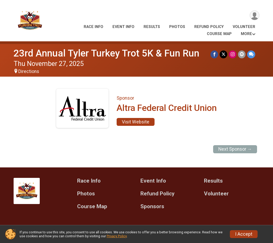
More (246, 34)
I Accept (243, 234)
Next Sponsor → (235, 149)
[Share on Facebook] (214, 54)
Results (152, 27)
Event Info (123, 27)
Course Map (219, 34)
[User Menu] (254, 15)
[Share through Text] (251, 54)
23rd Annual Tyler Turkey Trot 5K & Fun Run (106, 53)
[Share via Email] (242, 54)
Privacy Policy (117, 236)
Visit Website (135, 122)
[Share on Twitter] (223, 54)
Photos (177, 27)
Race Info (93, 27)
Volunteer (244, 27)
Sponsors (152, 207)
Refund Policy (209, 27)
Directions (28, 71)
